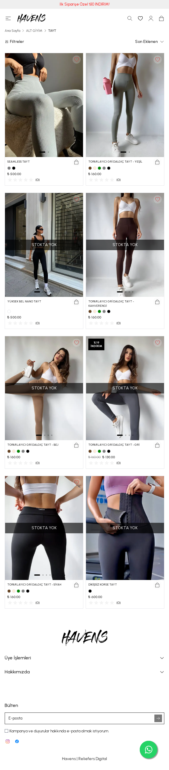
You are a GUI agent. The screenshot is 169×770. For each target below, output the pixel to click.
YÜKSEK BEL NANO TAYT (24, 301)
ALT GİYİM (34, 31)
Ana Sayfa (12, 31)
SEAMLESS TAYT (18, 161)
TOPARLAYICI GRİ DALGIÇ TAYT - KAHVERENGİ (111, 303)
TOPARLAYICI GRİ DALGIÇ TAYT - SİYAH (34, 584)
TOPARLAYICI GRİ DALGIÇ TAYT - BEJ (32, 445)
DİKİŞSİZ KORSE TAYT (102, 584)
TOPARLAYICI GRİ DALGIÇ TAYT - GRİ (113, 445)
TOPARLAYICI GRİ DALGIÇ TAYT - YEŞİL (115, 161)
